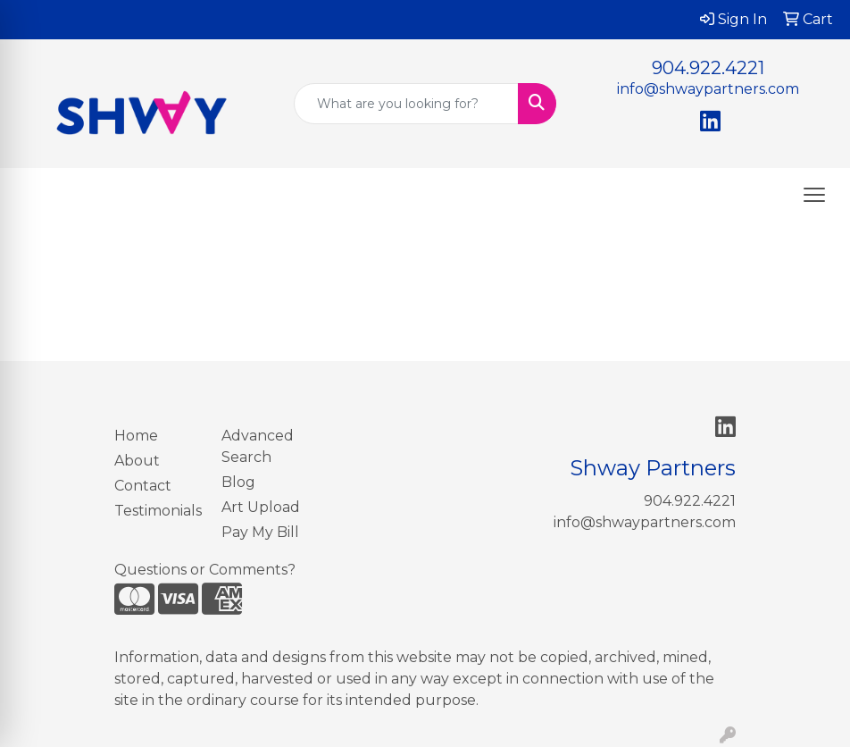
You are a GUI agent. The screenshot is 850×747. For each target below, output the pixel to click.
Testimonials (157, 510)
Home (136, 435)
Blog (238, 482)
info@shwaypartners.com (708, 88)
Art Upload (260, 507)
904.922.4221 (708, 68)
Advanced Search (257, 446)
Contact (142, 485)
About (137, 460)
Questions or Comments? (205, 569)
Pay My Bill (260, 532)
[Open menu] (814, 195)
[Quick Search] (406, 103)
